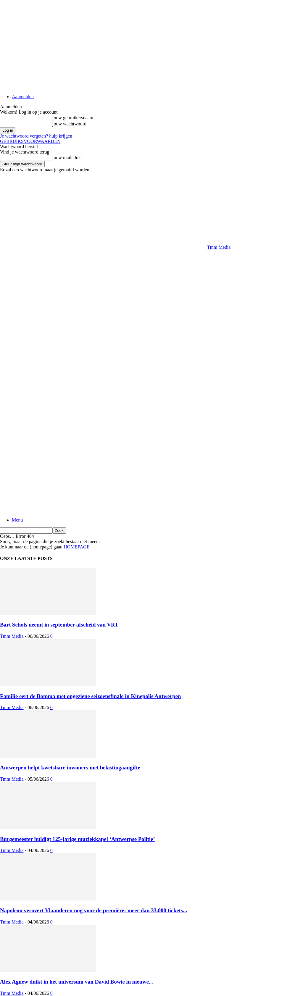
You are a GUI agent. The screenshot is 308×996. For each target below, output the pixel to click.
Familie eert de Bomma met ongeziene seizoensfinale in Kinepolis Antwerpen (90, 696)
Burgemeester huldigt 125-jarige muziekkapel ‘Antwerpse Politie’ (77, 839)
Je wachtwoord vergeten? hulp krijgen (36, 135)
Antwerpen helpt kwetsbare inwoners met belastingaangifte (70, 767)
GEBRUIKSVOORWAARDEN (30, 141)
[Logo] (103, 432)
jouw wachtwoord (69, 123)
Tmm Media (12, 636)
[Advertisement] (69, 259)
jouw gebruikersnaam (72, 117)
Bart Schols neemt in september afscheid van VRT (59, 625)
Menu (17, 519)
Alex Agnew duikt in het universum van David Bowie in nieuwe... (76, 982)
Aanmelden (23, 96)
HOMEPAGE (76, 546)
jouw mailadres (66, 157)
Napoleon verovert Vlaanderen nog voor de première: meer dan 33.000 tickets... (93, 910)
